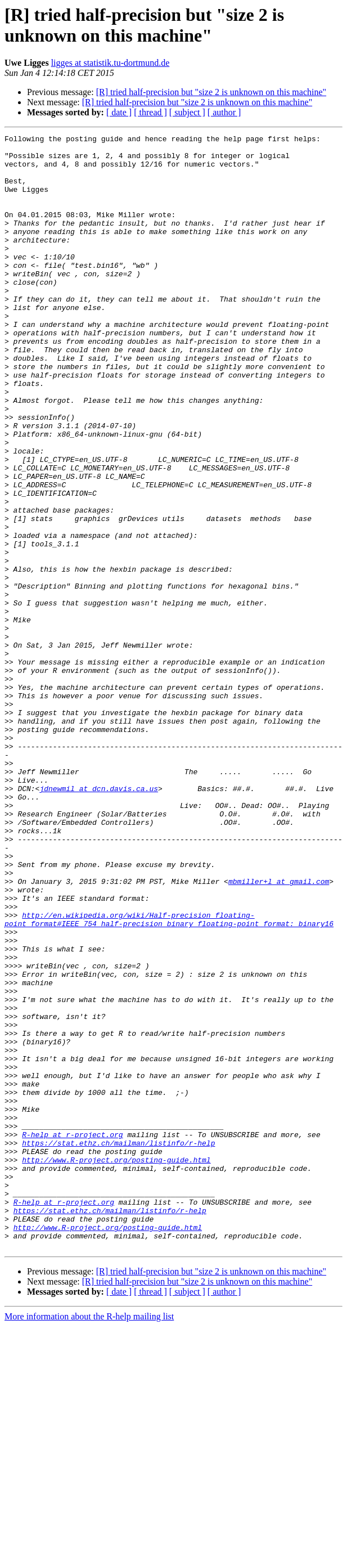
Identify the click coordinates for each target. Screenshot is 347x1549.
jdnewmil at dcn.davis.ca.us (98, 920)
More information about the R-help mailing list (89, 1539)
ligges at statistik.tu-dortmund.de (110, 63)
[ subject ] (187, 112)
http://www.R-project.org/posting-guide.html (116, 1366)
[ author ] (224, 112)
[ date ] (119, 112)
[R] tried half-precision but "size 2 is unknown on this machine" (211, 92)
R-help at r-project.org (72, 1335)
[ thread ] (150, 112)
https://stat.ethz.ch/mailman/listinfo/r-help (118, 1345)
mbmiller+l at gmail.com (278, 1031)
